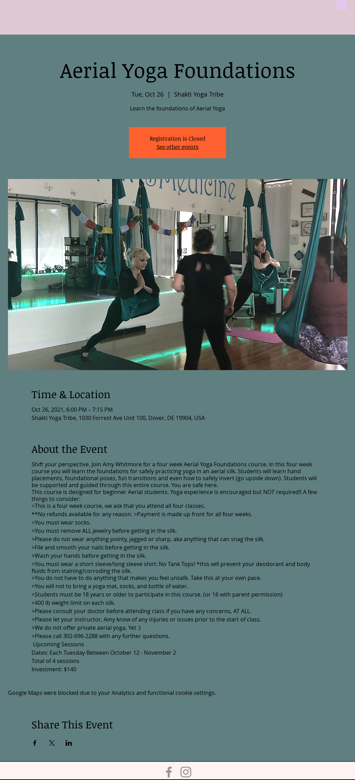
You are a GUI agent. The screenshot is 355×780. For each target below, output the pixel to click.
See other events (178, 147)
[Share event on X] (52, 743)
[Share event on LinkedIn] (69, 743)
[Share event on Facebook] (35, 743)
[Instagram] (186, 772)
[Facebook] (169, 772)
